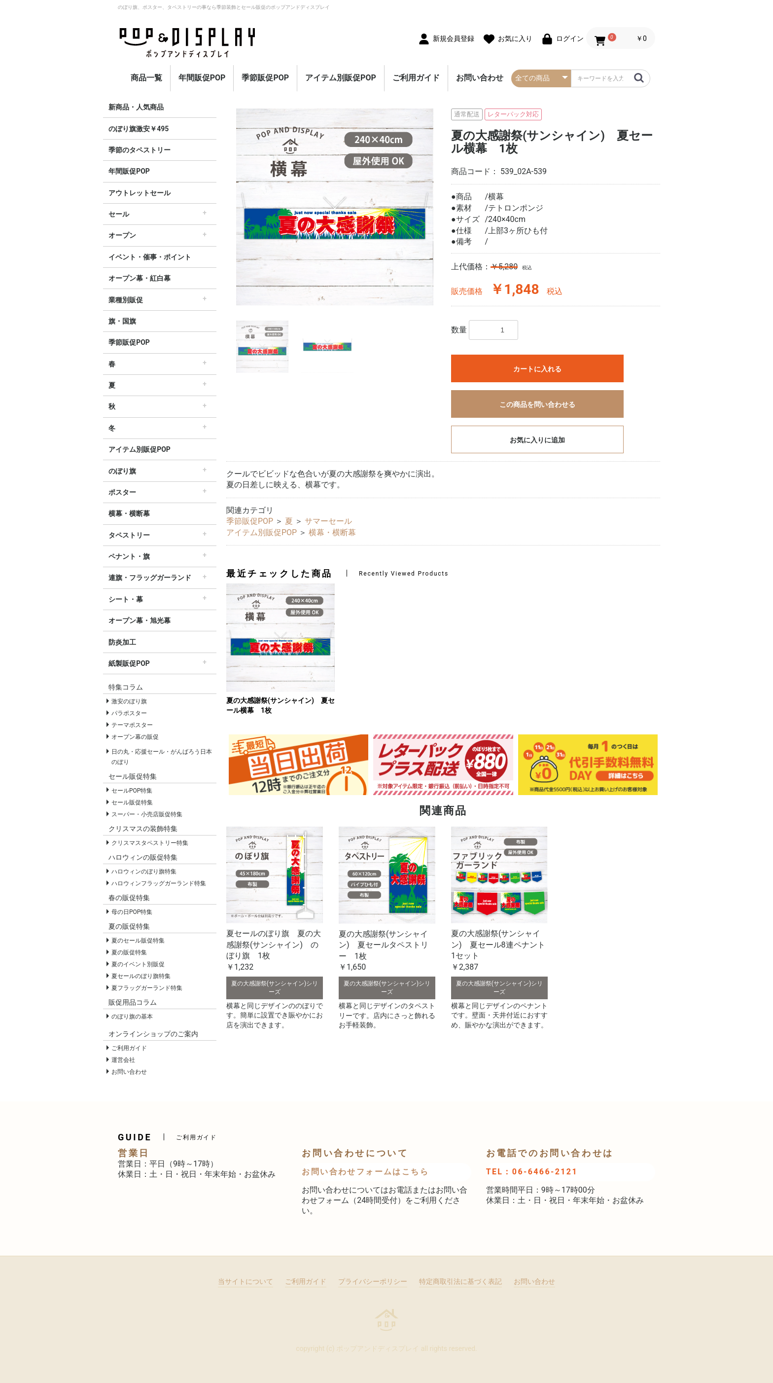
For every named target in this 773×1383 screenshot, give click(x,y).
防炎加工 (122, 642)
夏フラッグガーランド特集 (146, 987)
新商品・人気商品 (136, 107)
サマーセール (328, 521)
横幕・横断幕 (129, 513)
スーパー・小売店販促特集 (146, 814)
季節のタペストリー (139, 150)
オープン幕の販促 (135, 736)
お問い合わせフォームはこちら (365, 1171)
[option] (334, 207)
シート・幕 (125, 599)
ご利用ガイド (416, 77)
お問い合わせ (479, 77)
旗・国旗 (122, 321)
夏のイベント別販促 (138, 964)
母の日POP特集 (131, 912)
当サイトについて (245, 1281)
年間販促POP (202, 77)
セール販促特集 (132, 802)
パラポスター (129, 713)
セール (118, 214)
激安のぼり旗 (129, 701)
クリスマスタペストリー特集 (149, 842)
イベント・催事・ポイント (149, 257)
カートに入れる (537, 369)
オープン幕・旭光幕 (139, 620)
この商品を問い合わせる (537, 404)
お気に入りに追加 (537, 440)
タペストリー (129, 535)
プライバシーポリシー (372, 1281)
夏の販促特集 (129, 952)
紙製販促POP (129, 663)
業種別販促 (125, 300)
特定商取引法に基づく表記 (460, 1281)
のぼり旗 (122, 471)
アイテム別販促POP (340, 77)
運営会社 (123, 1059)
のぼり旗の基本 (132, 1016)
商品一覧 (146, 77)
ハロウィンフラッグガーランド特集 (158, 883)
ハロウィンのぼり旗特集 (143, 871)
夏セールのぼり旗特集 (141, 976)
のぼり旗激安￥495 (138, 129)
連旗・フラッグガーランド (149, 578)
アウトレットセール (139, 193)
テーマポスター (132, 725)
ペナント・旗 (129, 556)
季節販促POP (265, 77)
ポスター (122, 492)
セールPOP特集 (131, 790)
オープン (122, 235)
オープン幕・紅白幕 (139, 278)
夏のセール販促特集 (138, 940)
